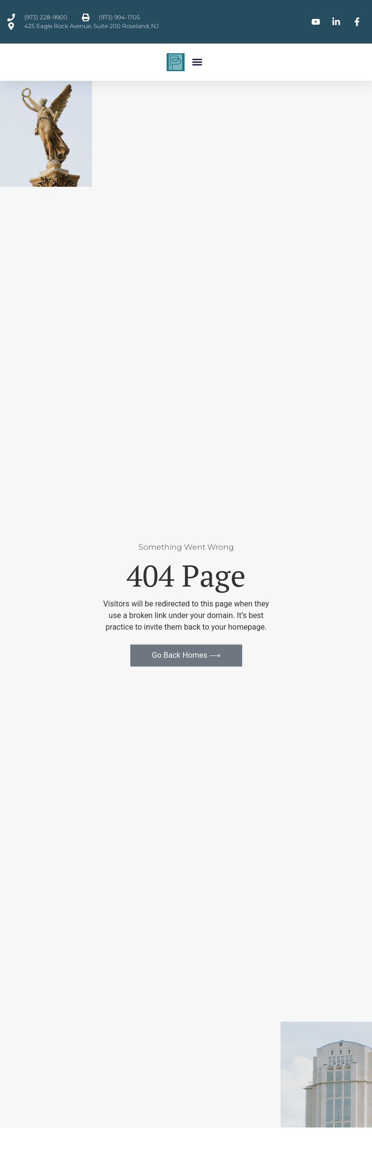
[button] (197, 62)
